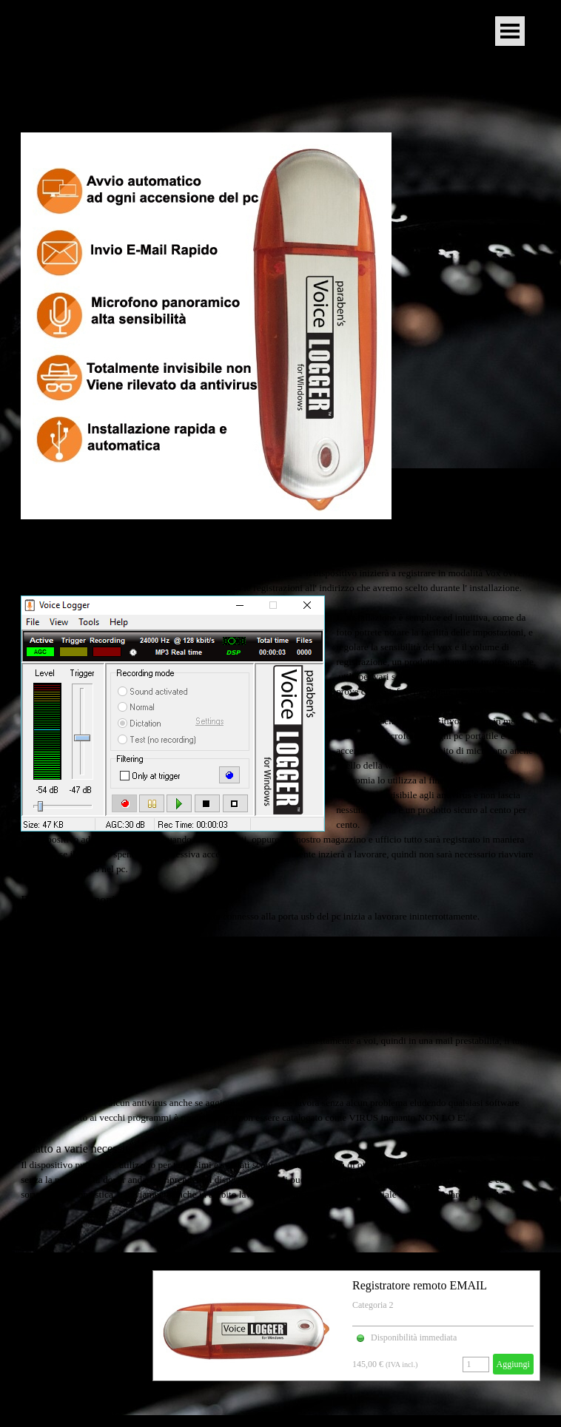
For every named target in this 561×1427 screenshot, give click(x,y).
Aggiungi (513, 1364)
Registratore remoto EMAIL (419, 1285)
